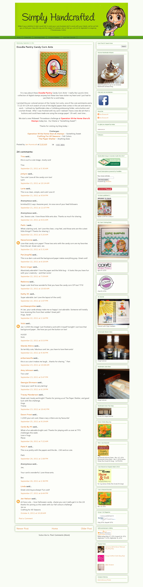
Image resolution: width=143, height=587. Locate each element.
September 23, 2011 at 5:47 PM (34, 377)
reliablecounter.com (101, 129)
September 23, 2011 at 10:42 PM (35, 409)
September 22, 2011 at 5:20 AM (34, 234)
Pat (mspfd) (26, 254)
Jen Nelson (26, 498)
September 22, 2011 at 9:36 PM (34, 352)
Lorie (23, 188)
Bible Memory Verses (104, 580)
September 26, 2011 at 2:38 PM (34, 481)
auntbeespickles (28, 306)
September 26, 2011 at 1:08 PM (34, 458)
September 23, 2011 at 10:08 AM (35, 365)
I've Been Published (53, 37)
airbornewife (27, 358)
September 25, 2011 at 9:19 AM (34, 421)
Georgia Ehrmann (29, 382)
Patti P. (24, 446)
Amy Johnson (27, 370)
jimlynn (24, 173)
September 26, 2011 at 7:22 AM (34, 441)
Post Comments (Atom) (60, 535)
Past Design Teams (39, 37)
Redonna (25, 281)
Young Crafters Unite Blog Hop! (115, 556)
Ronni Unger (26, 267)
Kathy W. (25, 294)
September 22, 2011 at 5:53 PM (34, 340)
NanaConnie (26, 240)
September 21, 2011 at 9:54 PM (34, 195)
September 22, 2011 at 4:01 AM (34, 220)
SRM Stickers (109, 565)
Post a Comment (26, 518)
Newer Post (23, 528)
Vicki (23, 323)
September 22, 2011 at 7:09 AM (34, 276)
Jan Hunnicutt (103, 114)
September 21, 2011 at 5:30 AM (34, 168)
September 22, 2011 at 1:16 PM (34, 318)
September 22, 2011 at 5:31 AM (34, 249)
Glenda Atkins (27, 345)
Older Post (86, 528)
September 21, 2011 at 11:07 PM (35, 207)
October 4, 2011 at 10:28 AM (33, 513)
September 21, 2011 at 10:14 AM (35, 183)
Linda (23, 486)
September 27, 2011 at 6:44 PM (34, 493)
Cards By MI (26, 426)
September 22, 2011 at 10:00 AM (35, 288)
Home (18, 37)
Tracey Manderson (29, 394)
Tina (23, 156)
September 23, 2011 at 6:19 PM (34, 389)
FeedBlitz (108, 181)
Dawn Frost (26, 414)
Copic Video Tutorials (69, 37)
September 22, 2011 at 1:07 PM (34, 300)
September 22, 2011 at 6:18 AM (34, 261)
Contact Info (27, 37)
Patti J (24, 225)
